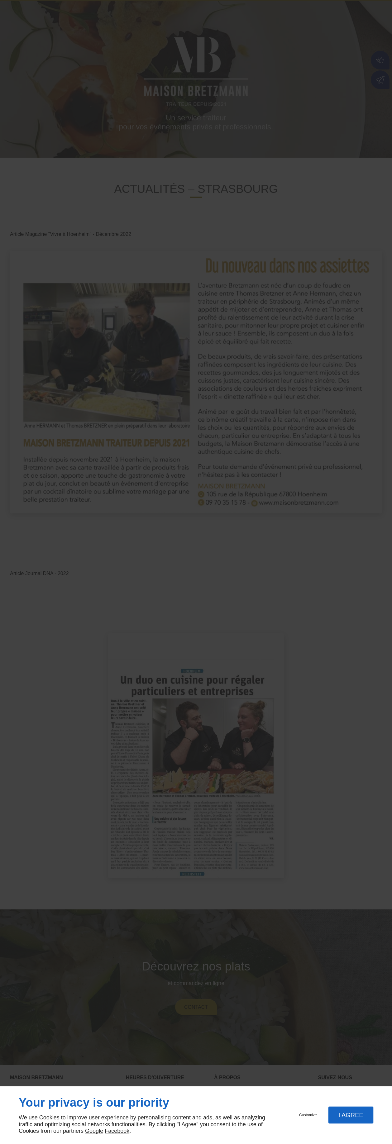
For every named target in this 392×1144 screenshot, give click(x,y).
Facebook (117, 1131)
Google (94, 1131)
